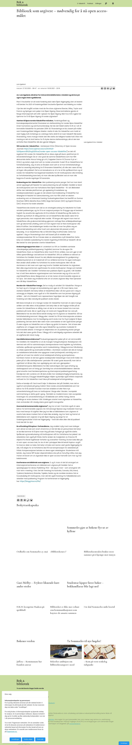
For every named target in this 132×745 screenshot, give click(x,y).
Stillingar (98, 3)
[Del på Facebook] (102, 88)
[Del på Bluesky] (113, 88)
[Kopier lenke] (110, 88)
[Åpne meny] (113, 3)
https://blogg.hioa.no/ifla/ (30, 481)
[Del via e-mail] (108, 88)
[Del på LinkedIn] (105, 88)
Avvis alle (40, 739)
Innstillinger (124, 743)
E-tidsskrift (81, 3)
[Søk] (106, 3)
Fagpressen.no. (12, 731)
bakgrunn (21, 496)
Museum (51, 703)
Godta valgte (28, 739)
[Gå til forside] (37, 3)
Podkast (90, 3)
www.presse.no (74, 724)
